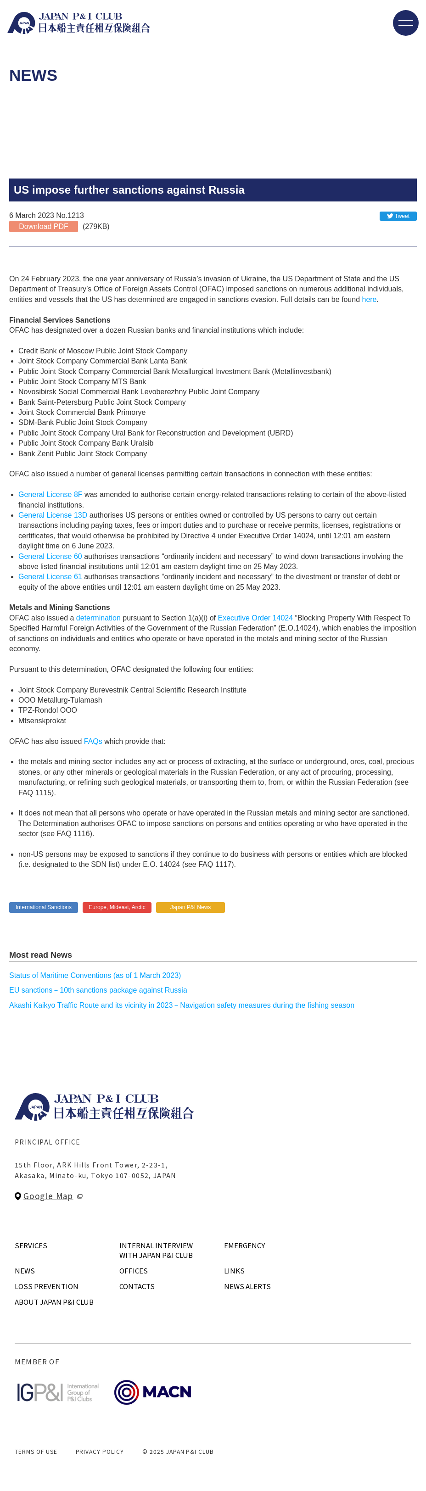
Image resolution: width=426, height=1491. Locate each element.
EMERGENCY (244, 1245)
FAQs (93, 741)
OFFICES (133, 1270)
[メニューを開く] (406, 23)
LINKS (234, 1270)
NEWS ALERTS (247, 1286)
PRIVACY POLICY (100, 1451)
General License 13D (52, 515)
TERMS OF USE (36, 1451)
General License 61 (50, 577)
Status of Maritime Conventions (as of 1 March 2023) (95, 975)
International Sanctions (44, 907)
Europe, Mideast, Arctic (117, 907)
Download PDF (43, 226)
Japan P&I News (190, 907)
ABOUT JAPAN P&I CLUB (54, 1302)
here (369, 299)
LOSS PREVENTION (46, 1286)
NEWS (25, 1270)
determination (98, 618)
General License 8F (50, 494)
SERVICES (31, 1245)
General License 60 (50, 556)
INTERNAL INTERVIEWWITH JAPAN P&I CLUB (156, 1250)
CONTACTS (137, 1286)
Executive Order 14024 (255, 618)
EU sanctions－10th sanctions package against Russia (98, 990)
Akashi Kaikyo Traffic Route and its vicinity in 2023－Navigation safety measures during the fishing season (181, 1005)
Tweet (402, 216)
